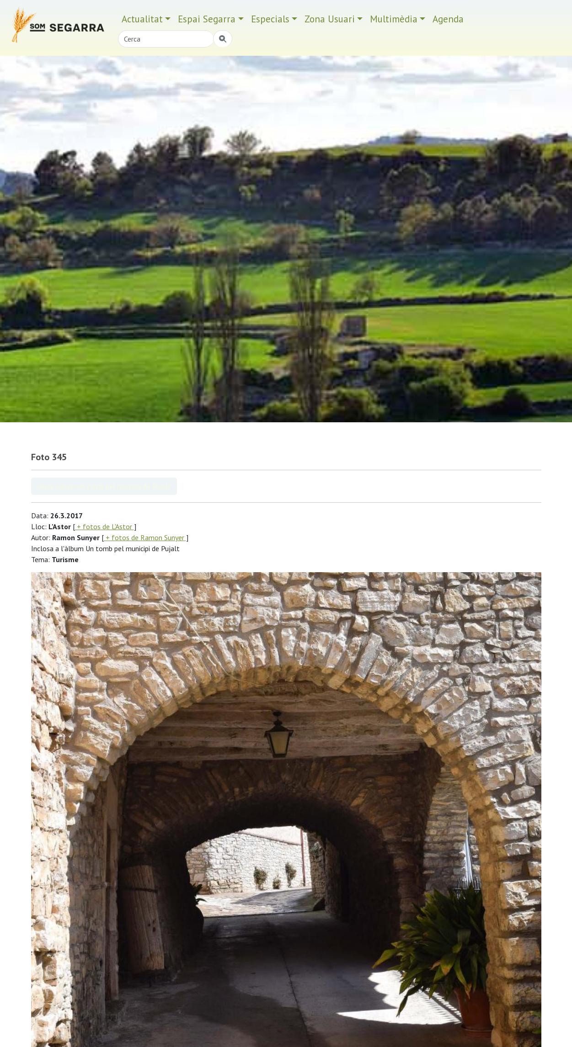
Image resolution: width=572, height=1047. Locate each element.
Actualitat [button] (142, 19)
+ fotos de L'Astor (104, 526)
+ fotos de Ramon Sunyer (145, 537)
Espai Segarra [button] (206, 19)
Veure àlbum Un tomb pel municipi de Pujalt (104, 486)
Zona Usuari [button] (330, 19)
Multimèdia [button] (393, 19)
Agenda (448, 19)
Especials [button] (270, 19)
